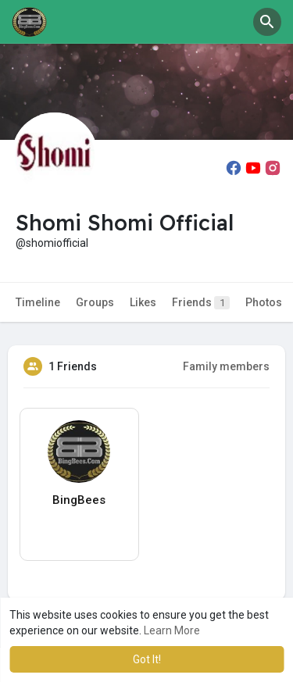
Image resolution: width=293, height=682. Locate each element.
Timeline (38, 302)
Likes (143, 302)
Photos (263, 302)
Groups (95, 302)
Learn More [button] (172, 630)
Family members (226, 366)
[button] (267, 22)
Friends (201, 302)
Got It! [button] (147, 659)
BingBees (78, 500)
